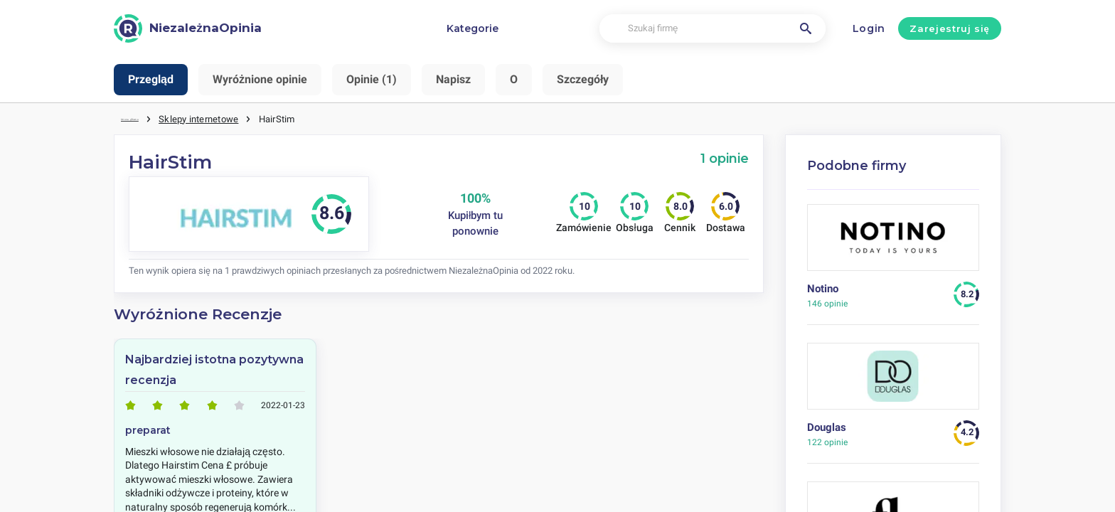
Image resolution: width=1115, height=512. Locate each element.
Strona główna (150, 117)
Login (869, 28)
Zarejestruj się (949, 28)
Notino (822, 286)
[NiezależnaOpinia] (188, 28)
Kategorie (472, 28)
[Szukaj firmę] (712, 28)
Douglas (826, 425)
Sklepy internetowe (236, 117)
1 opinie (724, 156)
